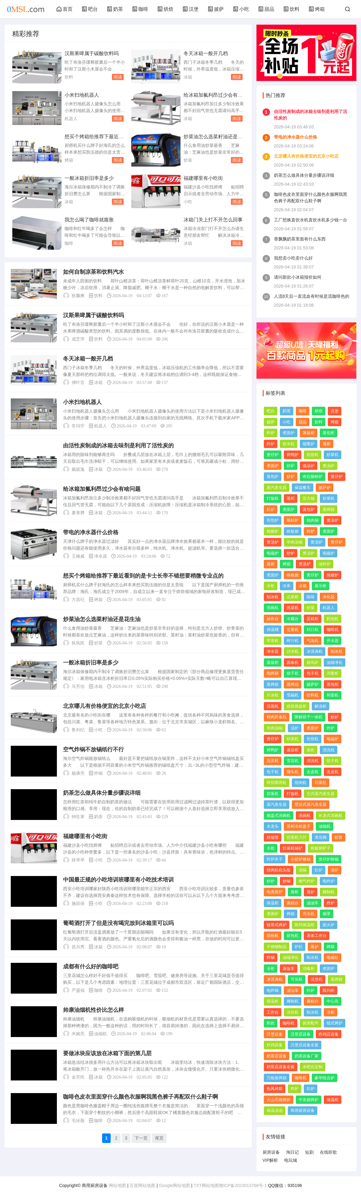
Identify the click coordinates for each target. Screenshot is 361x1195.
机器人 (71, 118)
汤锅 (303, 870)
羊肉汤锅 (295, 542)
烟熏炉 (309, 444)
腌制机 (329, 892)
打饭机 (273, 498)
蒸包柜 (329, 432)
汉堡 (191, 9)
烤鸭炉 (293, 454)
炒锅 (287, 881)
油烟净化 (335, 662)
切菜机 (321, 782)
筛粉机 (273, 935)
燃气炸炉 (307, 881)
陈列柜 (329, 990)
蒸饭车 (289, 968)
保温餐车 (303, 487)
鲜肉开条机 (277, 717)
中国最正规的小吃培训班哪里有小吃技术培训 (118, 880)
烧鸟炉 (313, 662)
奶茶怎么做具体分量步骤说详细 (102, 793)
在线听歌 (328, 1152)
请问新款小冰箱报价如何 (297, 277)
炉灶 (299, 946)
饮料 (292, 9)
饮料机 (313, 695)
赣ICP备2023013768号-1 (243, 1185)
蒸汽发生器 (277, 487)
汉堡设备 (275, 1034)
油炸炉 (325, 564)
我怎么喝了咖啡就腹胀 (89, 219)
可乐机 (297, 979)
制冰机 (273, 597)
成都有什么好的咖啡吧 (90, 966)
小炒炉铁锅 (301, 859)
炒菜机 (333, 454)
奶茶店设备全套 (281, 1066)
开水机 (309, 913)
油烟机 (100, 1033)
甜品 (266, 9)
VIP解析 (270, 1160)
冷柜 (271, 585)
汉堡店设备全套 (305, 1045)
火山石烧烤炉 (279, 1099)
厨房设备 (271, 1152)
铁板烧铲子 (321, 848)
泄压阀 (321, 837)
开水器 (333, 640)
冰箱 (188, 77)
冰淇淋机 (315, 651)
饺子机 (293, 673)
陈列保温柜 (305, 924)
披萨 (216, 9)
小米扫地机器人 (82, 95)
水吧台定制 (313, 1066)
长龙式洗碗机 (331, 815)
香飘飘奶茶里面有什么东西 (300, 238)
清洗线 (329, 750)
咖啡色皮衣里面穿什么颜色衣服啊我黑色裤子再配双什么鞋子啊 (140, 1097)
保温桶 (273, 629)
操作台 (273, 618)
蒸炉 (311, 892)
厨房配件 (311, 1023)
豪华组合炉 (325, 1078)
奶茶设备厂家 (307, 1056)
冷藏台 (293, 618)
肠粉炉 (293, 520)
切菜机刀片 (297, 837)
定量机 (293, 629)
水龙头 (273, 826)
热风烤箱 (275, 1088)
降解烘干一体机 (309, 717)
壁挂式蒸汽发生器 (311, 804)
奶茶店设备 (277, 1056)
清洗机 (313, 760)
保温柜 (273, 903)
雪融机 (293, 695)
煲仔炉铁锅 (329, 859)
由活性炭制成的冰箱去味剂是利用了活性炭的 (118, 445)
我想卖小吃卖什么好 (293, 258)
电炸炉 (329, 881)
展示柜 (321, 585)
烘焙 (165, 9)
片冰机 (273, 695)
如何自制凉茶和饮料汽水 (93, 272)
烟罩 (327, 913)
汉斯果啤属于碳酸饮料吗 (92, 53)
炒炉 (291, 465)
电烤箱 (273, 673)
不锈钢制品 (277, 946)
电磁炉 (273, 553)
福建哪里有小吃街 (203, 178)
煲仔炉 (273, 454)
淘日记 (292, 1152)
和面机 (333, 695)
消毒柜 (333, 673)
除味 (311, 597)
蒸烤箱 (329, 509)
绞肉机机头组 (279, 870)
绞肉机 (301, 782)
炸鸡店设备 (329, 1034)
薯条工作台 (317, 935)
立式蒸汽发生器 (321, 793)
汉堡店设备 (301, 1034)
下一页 (141, 1138)
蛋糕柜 (313, 618)
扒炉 (271, 509)
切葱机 (273, 793)
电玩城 (290, 1160)
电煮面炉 (275, 892)
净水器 (100, 556)
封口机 (313, 629)
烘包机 (293, 935)
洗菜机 (293, 607)
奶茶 (115, 9)
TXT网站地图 (206, 1185)
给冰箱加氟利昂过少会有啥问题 (102, 489)
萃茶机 (273, 640)
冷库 (287, 585)
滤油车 (313, 903)
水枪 (271, 848)
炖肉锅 (313, 520)
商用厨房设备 (303, 1110)
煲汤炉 (329, 465)
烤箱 (317, 9)
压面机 (273, 706)
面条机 (293, 662)
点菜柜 (293, 597)
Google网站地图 (174, 1185)
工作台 (273, 1012)
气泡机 (313, 640)
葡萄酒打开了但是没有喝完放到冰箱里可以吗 (118, 923)
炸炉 (271, 432)
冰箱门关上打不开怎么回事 (213, 219)
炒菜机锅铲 (293, 848)
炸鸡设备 (275, 1045)
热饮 (271, 1023)
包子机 (313, 673)
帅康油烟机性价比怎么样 (93, 1010)
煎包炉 (273, 520)
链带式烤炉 (277, 924)
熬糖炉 (273, 531)
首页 (65, 9)
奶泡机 (333, 618)
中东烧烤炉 (309, 1099)
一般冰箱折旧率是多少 (89, 178)
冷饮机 (293, 1012)
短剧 (309, 1152)
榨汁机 (293, 640)
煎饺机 (313, 454)
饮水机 (289, 444)
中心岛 (333, 1001)
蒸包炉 (273, 476)
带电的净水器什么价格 (90, 532)
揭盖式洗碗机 (279, 815)
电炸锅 (273, 990)
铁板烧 (293, 531)
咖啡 (140, 9)
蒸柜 (327, 444)
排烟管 (273, 837)
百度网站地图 (142, 1185)
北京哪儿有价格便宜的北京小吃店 (104, 706)
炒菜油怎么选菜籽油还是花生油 (102, 619)
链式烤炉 (335, 1023)
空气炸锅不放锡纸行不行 (93, 749)
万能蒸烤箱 (277, 1078)
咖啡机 (333, 629)
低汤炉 (309, 465)
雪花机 (293, 760)
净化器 (329, 597)
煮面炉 (289, 432)
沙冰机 (293, 651)
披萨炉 (325, 487)
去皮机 (313, 771)
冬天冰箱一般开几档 (206, 53)
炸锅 (98, 773)
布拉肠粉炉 (313, 476)
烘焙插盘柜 (297, 706)
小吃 (241, 9)
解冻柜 (321, 706)
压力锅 (309, 498)
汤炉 (295, 728)
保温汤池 (275, 1110)
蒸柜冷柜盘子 (299, 826)
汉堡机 (317, 979)
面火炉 (329, 924)
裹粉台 (293, 903)
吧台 (90, 9)
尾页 (159, 1138)
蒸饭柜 (309, 432)
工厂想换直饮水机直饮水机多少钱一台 (310, 219)
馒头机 (293, 771)
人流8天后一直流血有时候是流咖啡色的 (312, 296)
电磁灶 (333, 957)
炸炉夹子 (275, 859)
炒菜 (188, 160)
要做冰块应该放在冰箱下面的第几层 (107, 1053)
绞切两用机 (277, 782)
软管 (339, 837)
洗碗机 (273, 607)
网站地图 (117, 1185)
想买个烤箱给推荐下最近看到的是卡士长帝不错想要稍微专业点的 (143, 576)
